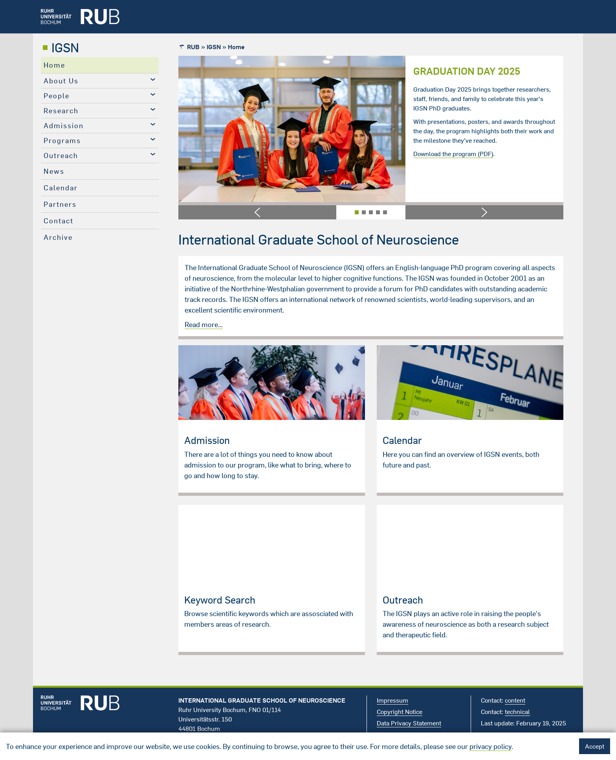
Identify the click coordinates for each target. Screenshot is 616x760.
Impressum (392, 700)
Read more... (204, 324)
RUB (193, 47)
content (515, 700)
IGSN (65, 47)
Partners (60, 204)
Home (54, 65)
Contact (58, 220)
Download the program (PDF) (453, 154)
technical (517, 712)
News (54, 171)
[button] (257, 212)
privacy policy (490, 746)
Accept (594, 746)
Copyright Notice (399, 712)
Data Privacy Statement (409, 723)
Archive (58, 237)
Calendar (61, 187)
